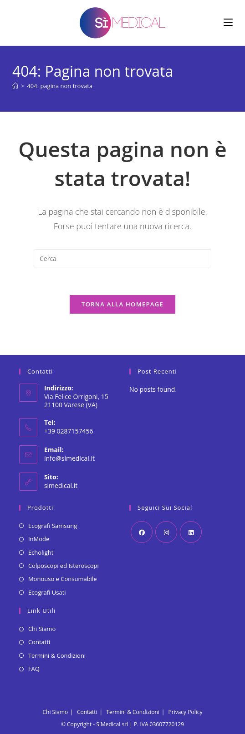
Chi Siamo (42, 629)
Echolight (40, 552)
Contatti (39, 642)
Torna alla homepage (122, 304)
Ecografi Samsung (52, 526)
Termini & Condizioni (57, 655)
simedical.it (60, 485)
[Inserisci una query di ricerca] (122, 258)
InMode (38, 539)
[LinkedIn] (191, 532)
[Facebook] (142, 532)
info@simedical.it (69, 458)
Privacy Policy (185, 712)
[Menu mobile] (228, 22)
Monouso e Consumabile (62, 579)
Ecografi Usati (47, 592)
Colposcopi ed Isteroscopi (63, 566)
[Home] (15, 86)
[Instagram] (166, 532)
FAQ (34, 669)
